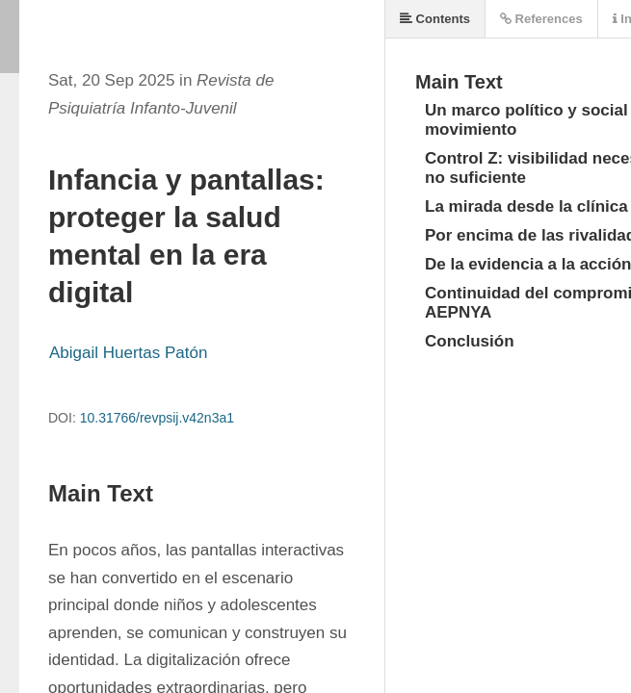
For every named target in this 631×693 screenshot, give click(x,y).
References (541, 19)
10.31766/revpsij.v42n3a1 (157, 417)
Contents (435, 19)
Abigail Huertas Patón (128, 353)
